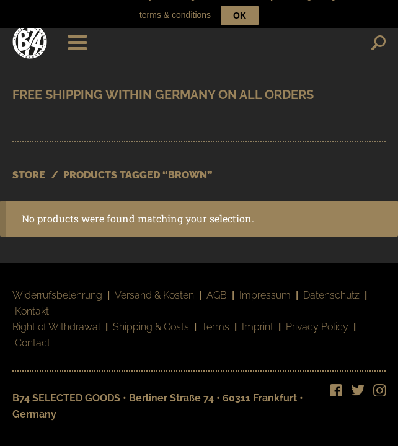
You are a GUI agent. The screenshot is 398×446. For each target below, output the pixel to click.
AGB (216, 287)
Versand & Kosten (154, 287)
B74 (29, 33)
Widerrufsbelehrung (57, 287)
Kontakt (32, 303)
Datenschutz (331, 287)
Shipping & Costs (151, 319)
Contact (32, 335)
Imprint (257, 319)
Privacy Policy (317, 319)
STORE (28, 167)
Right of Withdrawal (56, 319)
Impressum (265, 287)
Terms (215, 319)
